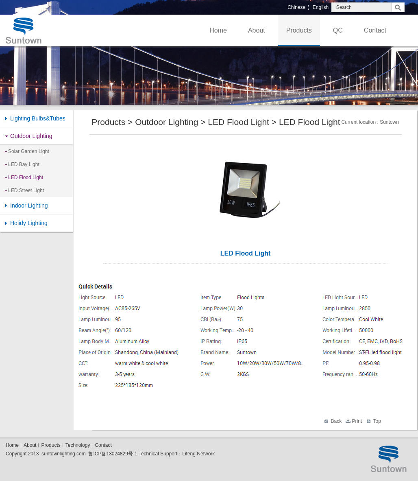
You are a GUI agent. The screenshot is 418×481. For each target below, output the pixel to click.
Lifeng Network (198, 454)
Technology (77, 445)
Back (336, 421)
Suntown (389, 122)
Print (357, 421)
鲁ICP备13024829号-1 (112, 454)
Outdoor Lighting (31, 136)
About (256, 30)
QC (338, 30)
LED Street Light (26, 190)
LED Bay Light (23, 164)
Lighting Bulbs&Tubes (37, 118)
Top (377, 421)
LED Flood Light (25, 177)
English (321, 7)
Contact (375, 30)
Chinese (296, 7)
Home (218, 30)
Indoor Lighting (29, 205)
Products (299, 30)
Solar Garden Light (28, 151)
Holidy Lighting (29, 223)
